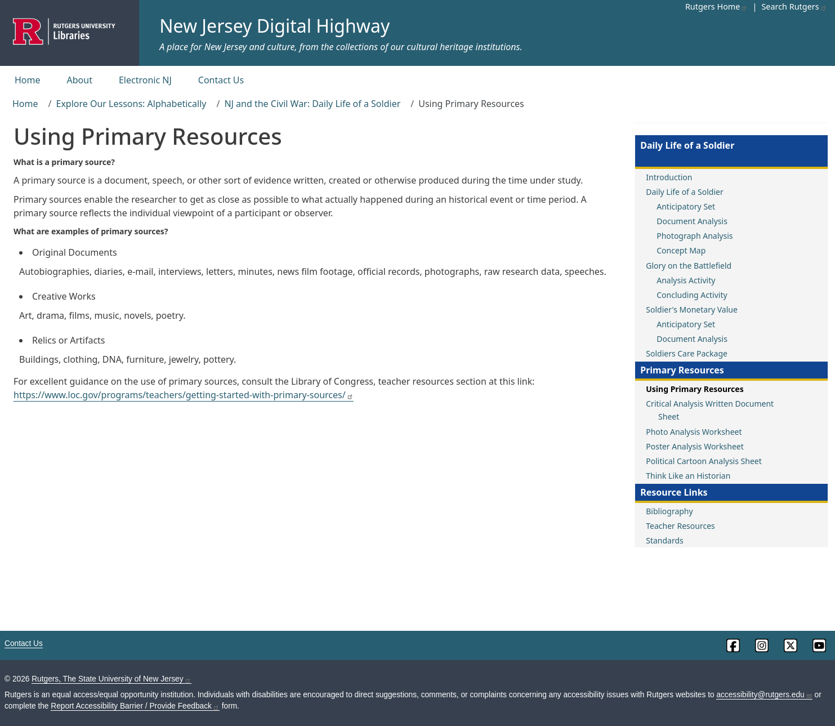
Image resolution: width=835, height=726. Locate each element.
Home (28, 80)
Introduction (669, 177)
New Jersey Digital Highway (274, 26)
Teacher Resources (680, 525)
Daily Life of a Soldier (684, 191)
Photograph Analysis (695, 235)
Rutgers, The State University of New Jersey (111, 679)
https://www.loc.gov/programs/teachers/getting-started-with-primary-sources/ (184, 395)
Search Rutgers (794, 6)
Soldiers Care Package (686, 353)
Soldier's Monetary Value (692, 309)
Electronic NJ (145, 80)
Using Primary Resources (694, 389)
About (79, 80)
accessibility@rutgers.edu (764, 695)
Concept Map (681, 250)
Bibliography (669, 511)
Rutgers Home (716, 6)
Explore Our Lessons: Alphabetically (131, 103)
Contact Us (221, 80)
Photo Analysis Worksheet (694, 431)
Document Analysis (692, 221)
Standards (665, 540)
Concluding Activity (692, 294)
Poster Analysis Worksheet (695, 446)
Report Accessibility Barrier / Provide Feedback (135, 706)
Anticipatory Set (686, 206)
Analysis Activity (686, 280)
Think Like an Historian (688, 475)
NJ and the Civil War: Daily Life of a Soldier (312, 103)
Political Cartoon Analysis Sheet (703, 461)
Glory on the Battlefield (688, 265)
